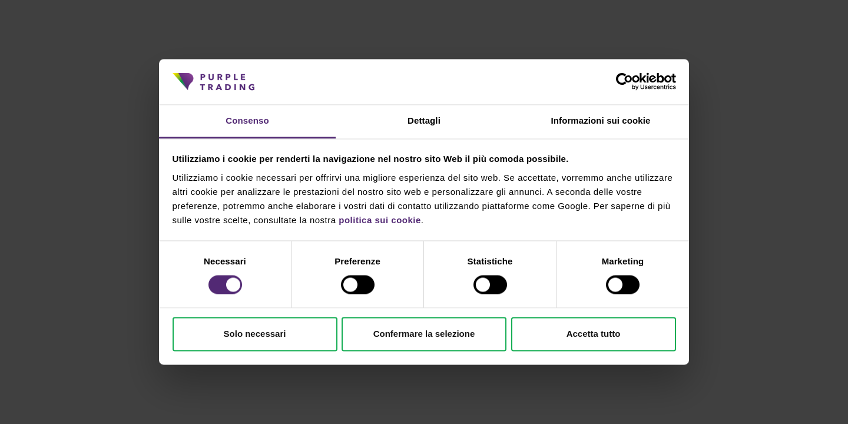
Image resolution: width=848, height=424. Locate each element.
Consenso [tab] (247, 120)
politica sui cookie (380, 220)
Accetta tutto (594, 334)
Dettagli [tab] (424, 120)
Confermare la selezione (424, 334)
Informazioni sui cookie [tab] (601, 120)
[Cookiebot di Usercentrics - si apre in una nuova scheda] (624, 82)
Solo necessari (255, 334)
